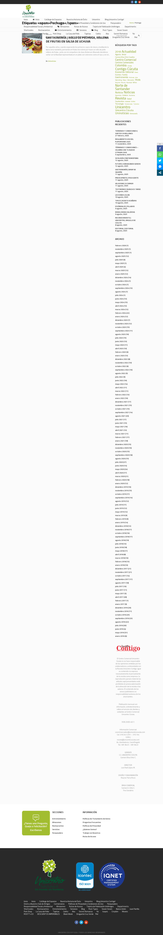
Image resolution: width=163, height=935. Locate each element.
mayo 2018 (119, 550)
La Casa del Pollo (42, 911)
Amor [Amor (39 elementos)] (124, 54)
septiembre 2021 (122, 412)
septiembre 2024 (122, 288)
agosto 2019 (120, 501)
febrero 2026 (120, 245)
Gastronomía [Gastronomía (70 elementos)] (121, 77)
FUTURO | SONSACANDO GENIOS (128, 163)
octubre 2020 (120, 451)
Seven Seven (107, 909)
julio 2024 (119, 295)
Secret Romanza (86, 911)
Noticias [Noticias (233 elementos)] (129, 92)
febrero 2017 (120, 600)
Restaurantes (58, 825)
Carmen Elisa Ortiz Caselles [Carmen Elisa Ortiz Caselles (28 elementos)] (125, 57)
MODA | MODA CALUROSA (125, 212)
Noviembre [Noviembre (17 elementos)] (118, 95)
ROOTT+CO (28, 914)
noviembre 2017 (121, 572)
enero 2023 (119, 355)
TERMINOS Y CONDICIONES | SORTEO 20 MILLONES (126, 132)
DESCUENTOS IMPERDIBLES (48, 914)
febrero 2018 (120, 561)
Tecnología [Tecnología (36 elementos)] (119, 104)
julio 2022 (119, 376)
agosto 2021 (120, 416)
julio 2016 (119, 625)
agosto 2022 (120, 373)
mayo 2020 (119, 469)
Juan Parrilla (134, 909)
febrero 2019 (120, 519)
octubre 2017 (120, 575)
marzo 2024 (120, 309)
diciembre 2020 (121, 444)
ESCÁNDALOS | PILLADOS (125, 206)
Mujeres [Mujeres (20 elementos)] (117, 82)
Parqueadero (57, 833)
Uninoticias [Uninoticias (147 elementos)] (122, 113)
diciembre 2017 (121, 568)
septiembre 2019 (122, 497)
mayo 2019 (119, 511)
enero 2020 (119, 483)
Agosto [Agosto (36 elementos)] (118, 55)
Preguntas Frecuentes (92, 822)
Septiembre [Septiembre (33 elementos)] (119, 101)
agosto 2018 (120, 540)
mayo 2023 (119, 345)
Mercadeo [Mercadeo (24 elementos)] (130, 80)
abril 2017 (119, 597)
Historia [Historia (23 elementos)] (131, 77)
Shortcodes (28, 909)
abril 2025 (119, 266)
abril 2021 (119, 430)
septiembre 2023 (122, 330)
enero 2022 (119, 398)
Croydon (115, 911)
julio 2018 (119, 543)
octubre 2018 (120, 533)
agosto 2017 (120, 582)
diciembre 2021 (121, 401)
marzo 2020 (120, 476)
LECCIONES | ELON (122, 195)
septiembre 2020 (122, 455)
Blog (83, 909)
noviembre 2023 (121, 323)
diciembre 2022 (121, 359)
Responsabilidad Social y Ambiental (38, 906)
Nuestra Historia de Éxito (70, 901)
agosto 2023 (120, 334)
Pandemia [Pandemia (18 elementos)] (132, 95)
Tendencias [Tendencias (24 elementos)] (129, 104)
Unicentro (89, 901)
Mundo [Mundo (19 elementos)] (123, 82)
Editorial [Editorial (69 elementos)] (129, 72)
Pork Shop (28, 911)
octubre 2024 (120, 284)
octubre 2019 (120, 494)
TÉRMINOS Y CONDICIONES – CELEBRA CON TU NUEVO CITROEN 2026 (126, 150)
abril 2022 (119, 387)
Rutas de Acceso (89, 836)
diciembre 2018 (121, 526)
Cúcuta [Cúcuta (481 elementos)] (132, 69)
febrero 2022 (120, 394)
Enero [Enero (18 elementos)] (136, 72)
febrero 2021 (120, 437)
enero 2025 (119, 274)
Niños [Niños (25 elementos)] (135, 82)
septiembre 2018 (122, 536)
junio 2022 (119, 380)
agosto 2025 (120, 256)
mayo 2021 (119, 426)
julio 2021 (119, 419)
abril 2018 (119, 554)
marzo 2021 (120, 433)
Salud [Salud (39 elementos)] (129, 99)
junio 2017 (119, 590)
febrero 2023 (120, 352)
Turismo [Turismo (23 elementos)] (136, 104)
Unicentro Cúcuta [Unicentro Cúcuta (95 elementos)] (124, 110)
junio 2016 (119, 629)
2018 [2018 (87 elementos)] (118, 52)
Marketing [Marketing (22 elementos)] (118, 80)
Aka (73, 911)
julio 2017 (119, 586)
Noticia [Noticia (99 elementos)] (119, 92)
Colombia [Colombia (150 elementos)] (121, 65)
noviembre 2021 (121, 405)
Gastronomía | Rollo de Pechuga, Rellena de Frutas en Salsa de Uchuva (77, 39)
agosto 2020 (120, 458)
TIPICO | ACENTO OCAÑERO (125, 200)
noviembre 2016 (121, 611)
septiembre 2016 (122, 618)
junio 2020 (119, 465)
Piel (96, 914)
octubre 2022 (120, 366)
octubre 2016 (120, 614)
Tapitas (56, 911)
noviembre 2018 (121, 529)
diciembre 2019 (121, 487)
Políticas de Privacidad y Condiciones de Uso (85, 904)
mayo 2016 (119, 632)
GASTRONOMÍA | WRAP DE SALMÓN (125, 170)
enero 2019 (119, 522)
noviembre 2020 (121, 448)
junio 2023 (119, 341)
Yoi (97, 911)
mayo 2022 (119, 384)
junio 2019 (119, 508)
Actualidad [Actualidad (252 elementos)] (129, 51)
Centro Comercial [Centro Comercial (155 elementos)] (125, 59)
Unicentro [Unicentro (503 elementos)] (122, 107)
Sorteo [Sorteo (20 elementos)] (133, 101)
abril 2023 (119, 348)
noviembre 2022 (121, 362)
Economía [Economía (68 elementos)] (120, 72)
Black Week (68, 914)
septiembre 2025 (122, 252)
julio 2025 (119, 259)
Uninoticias (52, 61)
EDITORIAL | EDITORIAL (124, 228)
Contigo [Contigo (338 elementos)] (120, 69)
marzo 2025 (120, 270)
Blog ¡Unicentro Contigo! (105, 901)
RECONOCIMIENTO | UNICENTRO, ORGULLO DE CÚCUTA (125, 220)
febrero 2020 (120, 479)
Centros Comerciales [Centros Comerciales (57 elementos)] (124, 63)
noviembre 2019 (121, 490)
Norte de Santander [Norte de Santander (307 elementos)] (122, 87)
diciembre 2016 (121, 607)
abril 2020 (119, 472)
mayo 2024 (119, 302)
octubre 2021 (120, 408)
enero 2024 (119, 316)
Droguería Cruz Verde (84, 914)
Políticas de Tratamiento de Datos (96, 818)
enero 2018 (119, 565)
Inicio (26, 901)
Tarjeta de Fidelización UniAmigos (100, 906)
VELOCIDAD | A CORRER (124, 183)
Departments (123, 906)
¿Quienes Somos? (90, 829)
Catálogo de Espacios (48, 901)
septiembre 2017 (122, 579)
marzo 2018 (120, 558)
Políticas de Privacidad (92, 825)
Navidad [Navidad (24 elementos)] (129, 82)
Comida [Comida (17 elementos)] (129, 66)
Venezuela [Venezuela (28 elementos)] (133, 113)
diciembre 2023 (121, 320)
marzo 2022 (120, 391)
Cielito (65, 911)
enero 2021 (119, 440)
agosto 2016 (120, 622)
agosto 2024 (120, 291)
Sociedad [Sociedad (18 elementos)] (127, 101)
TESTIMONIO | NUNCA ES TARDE (128, 189)
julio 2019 (119, 504)
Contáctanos (59, 904)
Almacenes (56, 822)
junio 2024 (119, 298)
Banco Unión (121, 909)
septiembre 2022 (122, 369)
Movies (125, 911)
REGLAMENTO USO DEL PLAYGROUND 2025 (124, 140)
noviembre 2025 (121, 249)
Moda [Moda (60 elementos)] (137, 80)
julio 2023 (119, 337)
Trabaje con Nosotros (91, 833)
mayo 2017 (119, 593)
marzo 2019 (120, 515)
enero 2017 (119, 604)
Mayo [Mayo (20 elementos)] (124, 80)
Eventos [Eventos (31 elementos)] (118, 75)
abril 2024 (119, 305)
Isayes (105, 911)
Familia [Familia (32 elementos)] (124, 75)
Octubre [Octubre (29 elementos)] (125, 95)
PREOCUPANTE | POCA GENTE (127, 177)
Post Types (93, 909)
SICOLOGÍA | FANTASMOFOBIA (126, 158)
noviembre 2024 (121, 281)
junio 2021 (119, 423)
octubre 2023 (120, 327)
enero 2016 (119, 636)
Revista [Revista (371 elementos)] (120, 98)
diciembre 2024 (121, 277)
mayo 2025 (119, 263)
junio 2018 (119, 547)
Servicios (55, 829)
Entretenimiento (59, 818)
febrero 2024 (120, 313)
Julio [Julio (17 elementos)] (136, 77)
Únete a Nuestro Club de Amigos (37, 904)
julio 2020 (119, 462)
